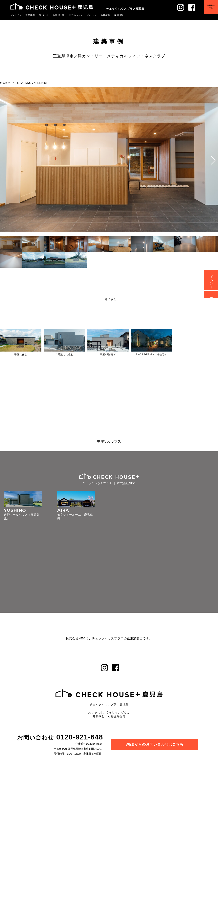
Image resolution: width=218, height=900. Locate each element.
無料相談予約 (211, 6)
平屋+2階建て (108, 354)
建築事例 (30, 15)
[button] (213, 160)
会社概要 (105, 15)
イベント (92, 15)
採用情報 (119, 15)
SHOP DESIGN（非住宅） (33, 82)
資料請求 (211, 294)
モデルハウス (76, 15)
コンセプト (15, 15)
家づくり (44, 15)
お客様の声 (59, 15)
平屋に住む (20, 354)
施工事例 (5, 82)
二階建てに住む (64, 354)
